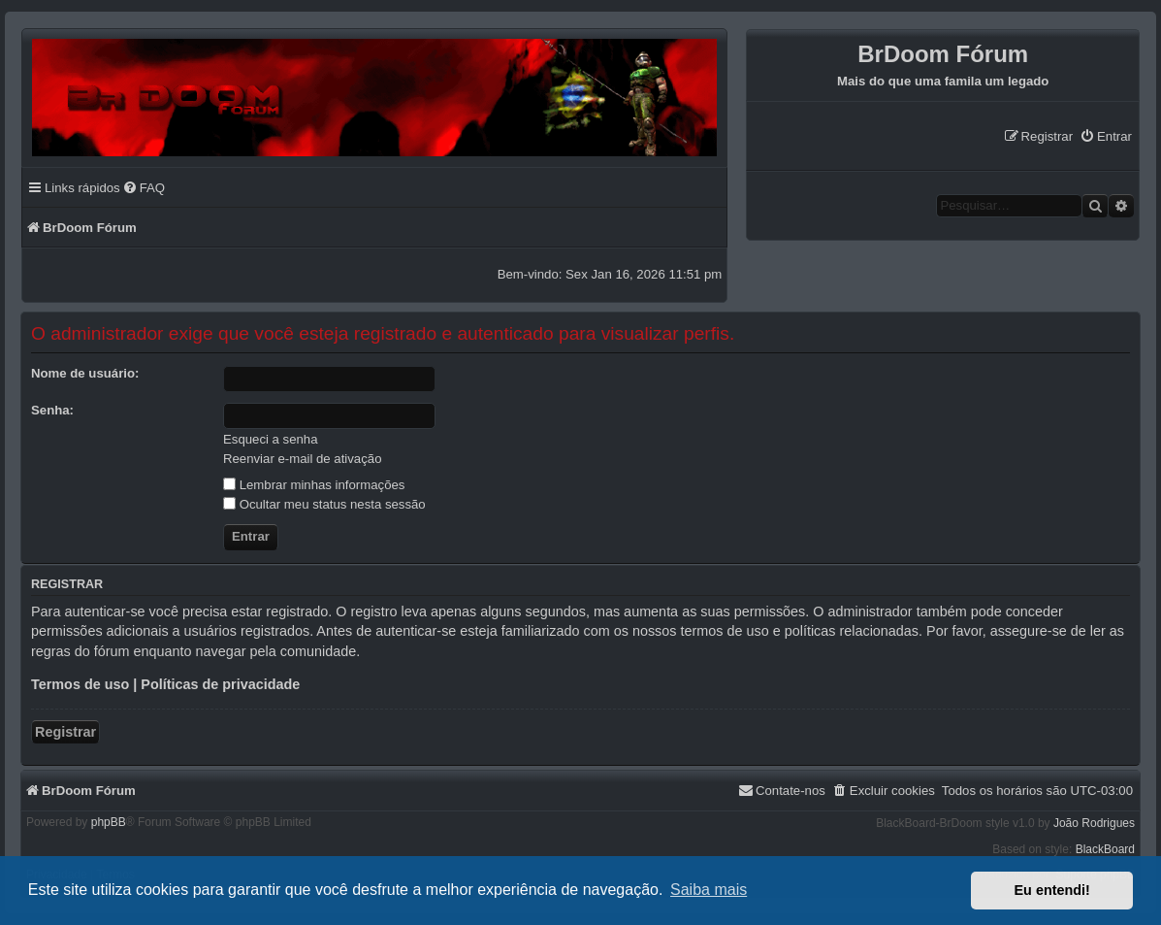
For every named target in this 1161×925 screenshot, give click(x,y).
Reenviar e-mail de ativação (302, 458)
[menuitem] (1106, 136)
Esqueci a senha (270, 439)
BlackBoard (1105, 849)
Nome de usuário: (85, 373)
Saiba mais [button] (708, 889)
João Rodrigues (1094, 823)
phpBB (108, 822)
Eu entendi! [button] (1052, 890)
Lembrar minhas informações (313, 485)
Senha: (52, 410)
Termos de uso (80, 684)
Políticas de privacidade (220, 684)
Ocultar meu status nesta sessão (324, 504)
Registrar (65, 732)
